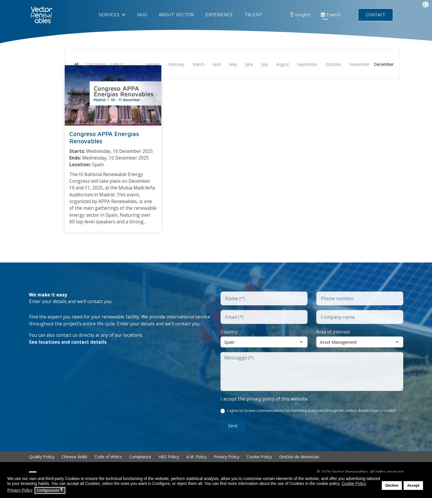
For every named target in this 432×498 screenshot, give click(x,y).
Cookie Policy (259, 466)
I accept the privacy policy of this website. (265, 408)
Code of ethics (108, 466)
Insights (300, 14)
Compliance (140, 466)
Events (331, 14)
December (384, 64)
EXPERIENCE (219, 14)
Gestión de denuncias (299, 466)
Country (229, 341)
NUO (142, 14)
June (249, 64)
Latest (116, 64)
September (307, 64)
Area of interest (333, 341)
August (282, 64)
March (199, 64)
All (76, 64)
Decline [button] (391, 485)
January (153, 64)
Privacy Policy (226, 466)
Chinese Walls (74, 466)
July (264, 64)
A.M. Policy (196, 466)
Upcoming (96, 64)
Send (232, 435)
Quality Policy (41, 466)
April (217, 64)
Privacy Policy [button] (19, 490)
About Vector (176, 14)
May (233, 64)
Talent (254, 14)
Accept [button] (413, 485)
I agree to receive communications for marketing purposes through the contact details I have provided (311, 420)
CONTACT (375, 14)
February (176, 64)
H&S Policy (168, 466)
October (333, 64)
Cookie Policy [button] (353, 483)
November (359, 64)
